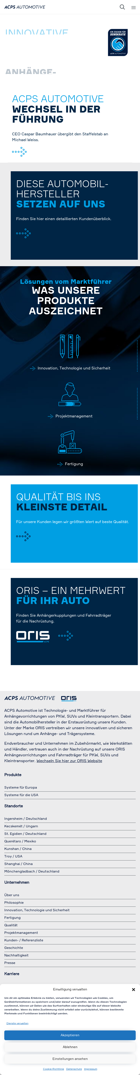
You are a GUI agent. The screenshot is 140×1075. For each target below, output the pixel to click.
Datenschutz (74, 1069)
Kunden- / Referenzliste (23, 940)
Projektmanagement (73, 416)
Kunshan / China (18, 849)
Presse (9, 963)
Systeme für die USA (21, 795)
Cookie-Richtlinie (53, 1069)
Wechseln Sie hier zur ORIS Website (69, 761)
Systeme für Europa (20, 787)
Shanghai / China (18, 864)
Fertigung (74, 464)
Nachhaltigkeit (16, 955)
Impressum (90, 1069)
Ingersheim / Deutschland (25, 819)
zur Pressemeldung (37, 156)
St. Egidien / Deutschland (25, 834)
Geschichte (13, 948)
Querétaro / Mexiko (20, 841)
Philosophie (14, 903)
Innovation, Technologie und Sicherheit (74, 368)
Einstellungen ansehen (70, 1059)
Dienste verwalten (17, 1023)
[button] (133, 989)
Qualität (11, 925)
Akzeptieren (70, 1035)
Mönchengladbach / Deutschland (31, 871)
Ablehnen (70, 1047)
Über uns (11, 895)
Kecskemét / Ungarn (21, 826)
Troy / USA (13, 856)
